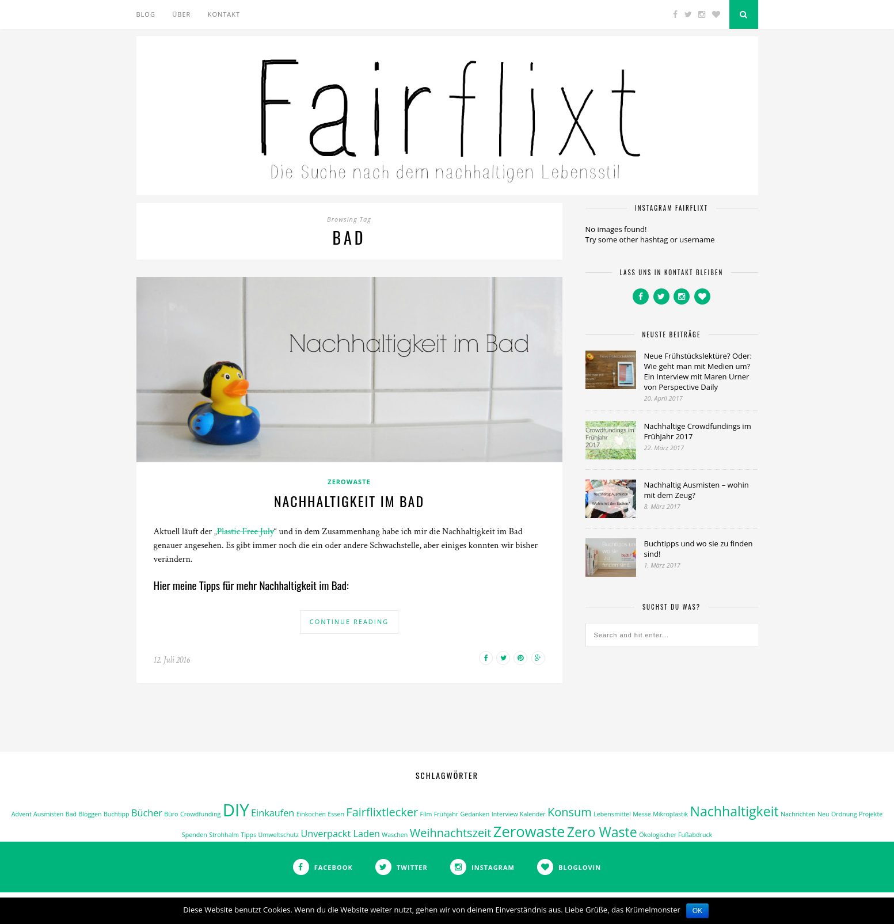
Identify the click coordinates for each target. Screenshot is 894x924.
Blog (145, 14)
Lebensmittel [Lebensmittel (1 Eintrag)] (612, 814)
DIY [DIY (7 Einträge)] (236, 810)
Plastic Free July (245, 532)
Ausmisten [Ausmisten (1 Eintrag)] (48, 814)
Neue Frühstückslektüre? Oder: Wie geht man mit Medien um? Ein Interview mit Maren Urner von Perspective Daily (698, 371)
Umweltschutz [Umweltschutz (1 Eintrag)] (278, 835)
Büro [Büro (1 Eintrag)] (171, 814)
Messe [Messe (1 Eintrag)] (642, 814)
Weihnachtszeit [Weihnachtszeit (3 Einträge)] (451, 833)
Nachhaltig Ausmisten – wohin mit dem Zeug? (696, 490)
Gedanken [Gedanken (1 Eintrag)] (475, 814)
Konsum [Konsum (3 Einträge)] (569, 812)
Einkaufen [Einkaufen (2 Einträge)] (272, 813)
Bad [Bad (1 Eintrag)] (71, 814)
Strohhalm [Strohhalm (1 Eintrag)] (224, 835)
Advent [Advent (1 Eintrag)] (22, 814)
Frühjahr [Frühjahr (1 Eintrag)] (446, 814)
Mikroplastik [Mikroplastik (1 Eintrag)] (670, 814)
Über (181, 14)
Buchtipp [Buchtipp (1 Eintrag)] (117, 814)
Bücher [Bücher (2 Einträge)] (146, 813)
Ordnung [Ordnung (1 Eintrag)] (844, 814)
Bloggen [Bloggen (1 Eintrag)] (90, 814)
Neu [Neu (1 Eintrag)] (823, 814)
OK (697, 911)
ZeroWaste (349, 481)
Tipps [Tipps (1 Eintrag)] (249, 835)
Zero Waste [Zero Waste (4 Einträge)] (602, 832)
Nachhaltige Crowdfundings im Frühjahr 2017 (697, 431)
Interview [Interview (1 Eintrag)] (505, 814)
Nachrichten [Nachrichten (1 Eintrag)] (798, 814)
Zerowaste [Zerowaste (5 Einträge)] (529, 832)
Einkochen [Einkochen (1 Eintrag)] (311, 814)
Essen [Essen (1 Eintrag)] (336, 814)
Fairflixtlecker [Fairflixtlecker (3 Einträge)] (382, 812)
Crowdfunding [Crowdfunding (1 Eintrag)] (200, 814)
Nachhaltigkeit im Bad (349, 500)
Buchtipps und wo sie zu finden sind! (698, 548)
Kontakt (224, 14)
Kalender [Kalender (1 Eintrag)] (533, 814)
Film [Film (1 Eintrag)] (426, 814)
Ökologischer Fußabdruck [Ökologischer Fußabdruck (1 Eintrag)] (675, 835)
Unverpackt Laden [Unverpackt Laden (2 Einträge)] (340, 833)
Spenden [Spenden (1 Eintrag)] (194, 835)
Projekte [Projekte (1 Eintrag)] (870, 814)
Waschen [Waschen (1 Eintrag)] (395, 835)
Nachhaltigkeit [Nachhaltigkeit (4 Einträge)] (734, 811)
